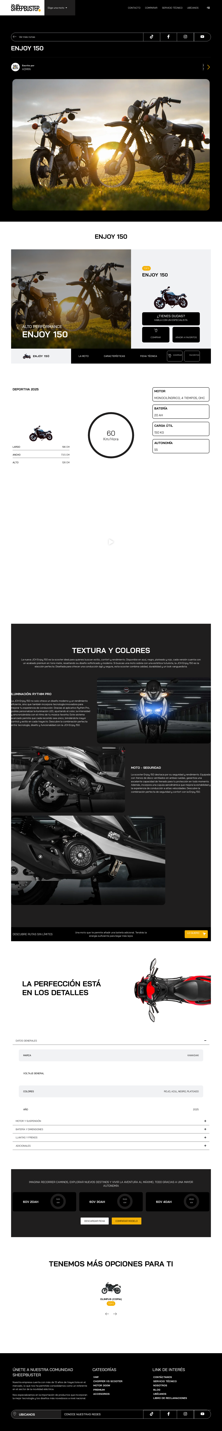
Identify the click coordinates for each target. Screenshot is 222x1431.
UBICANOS (27, 1414)
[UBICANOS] (15, 1414)
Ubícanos (193, 7)
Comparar (151, 7)
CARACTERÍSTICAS (114, 356)
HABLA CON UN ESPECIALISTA (170, 319)
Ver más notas (27, 36)
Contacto (134, 7)
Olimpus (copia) (111, 1299)
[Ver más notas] (15, 37)
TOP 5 (146, 268)
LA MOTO (84, 356)
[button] (156, 330)
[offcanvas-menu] (208, 7)
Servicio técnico (172, 7)
